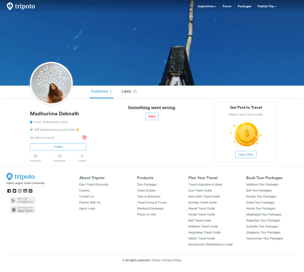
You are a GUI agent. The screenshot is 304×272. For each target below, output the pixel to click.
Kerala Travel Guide (201, 214)
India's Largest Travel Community (25, 183)
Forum (227, 6)
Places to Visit (146, 214)
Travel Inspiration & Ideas (205, 184)
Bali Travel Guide (199, 220)
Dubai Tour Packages (260, 202)
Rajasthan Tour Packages (263, 220)
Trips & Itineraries (148, 196)
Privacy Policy (172, 260)
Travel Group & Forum (152, 202)
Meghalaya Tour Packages (264, 214)
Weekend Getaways (150, 208)
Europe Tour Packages (261, 196)
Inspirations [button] (207, 6)
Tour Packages (147, 184)
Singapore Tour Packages (263, 232)
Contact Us (86, 196)
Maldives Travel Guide (203, 226)
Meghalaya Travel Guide (204, 232)
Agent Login (87, 208)
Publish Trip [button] (267, 6)
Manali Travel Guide (201, 208)
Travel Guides (146, 190)
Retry (151, 116)
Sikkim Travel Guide (201, 238)
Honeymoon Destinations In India (210, 244)
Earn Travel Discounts (94, 184)
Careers (84, 190)
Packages (244, 6)
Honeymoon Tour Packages (264, 238)
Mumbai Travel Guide (202, 202)
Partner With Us (89, 202)
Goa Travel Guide (200, 190)
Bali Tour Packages (259, 190)
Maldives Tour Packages (262, 184)
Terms (156, 260)
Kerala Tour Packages (261, 208)
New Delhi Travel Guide (204, 196)
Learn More (246, 154)
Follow (58, 147)
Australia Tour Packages (262, 226)
